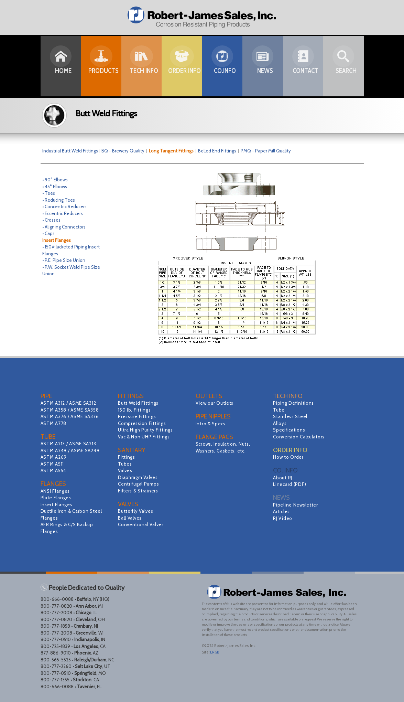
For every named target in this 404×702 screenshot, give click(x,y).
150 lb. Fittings (135, 410)
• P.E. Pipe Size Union (63, 260)
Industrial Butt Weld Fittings (70, 150)
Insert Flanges (57, 504)
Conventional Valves (142, 524)
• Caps (48, 233)
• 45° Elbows (54, 186)
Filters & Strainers (139, 490)
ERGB (214, 652)
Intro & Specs (211, 423)
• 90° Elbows (55, 179)
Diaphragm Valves (138, 477)
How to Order (289, 457)
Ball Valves (130, 518)
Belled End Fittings (217, 150)
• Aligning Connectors (64, 227)
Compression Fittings (143, 423)
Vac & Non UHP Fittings (145, 436)
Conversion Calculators (300, 436)
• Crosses (51, 220)
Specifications (289, 430)
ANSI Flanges (56, 491)
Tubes (125, 464)
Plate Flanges (57, 497)
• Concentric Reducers (64, 206)
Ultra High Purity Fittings (146, 430)
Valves (125, 470)
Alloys (280, 423)
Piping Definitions (294, 403)
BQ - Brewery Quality (125, 150)
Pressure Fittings (137, 416)
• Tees (48, 193)
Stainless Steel (291, 416)
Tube (279, 410)
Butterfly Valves (136, 511)
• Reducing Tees (58, 200)
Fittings (127, 457)
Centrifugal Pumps (139, 484)
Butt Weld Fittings (139, 403)
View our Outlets (215, 403)
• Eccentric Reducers (62, 213)
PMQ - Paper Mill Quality (266, 150)
